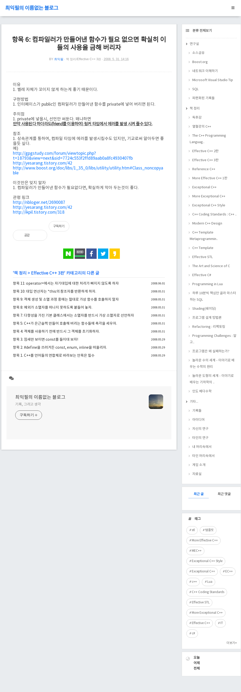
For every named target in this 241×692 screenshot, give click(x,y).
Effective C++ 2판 (205, 151)
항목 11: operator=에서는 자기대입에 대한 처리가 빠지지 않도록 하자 (66, 284)
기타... (194, 402)
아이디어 (198, 420)
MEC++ (197, 551)
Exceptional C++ (204, 187)
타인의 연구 (200, 438)
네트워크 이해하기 (205, 71)
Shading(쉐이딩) (204, 309)
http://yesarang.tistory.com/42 (42, 163)
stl (193, 530)
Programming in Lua (207, 284)
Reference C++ (203, 169)
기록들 (197, 411)
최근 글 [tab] (199, 494)
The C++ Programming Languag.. (208, 139)
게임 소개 (198, 465)
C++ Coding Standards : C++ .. (214, 214)
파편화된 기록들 (203, 98)
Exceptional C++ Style (208, 205)
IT (221, 623)
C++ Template (202, 248)
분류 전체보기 (202, 31)
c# (193, 633)
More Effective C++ (205, 540)
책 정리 (20, 273)
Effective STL (202, 257)
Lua (209, 582)
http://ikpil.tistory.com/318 (38, 212)
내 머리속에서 (202, 447)
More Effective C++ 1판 (209, 178)
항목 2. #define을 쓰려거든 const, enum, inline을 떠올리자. (60, 348)
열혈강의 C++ (201, 127)
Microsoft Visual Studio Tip (212, 80)
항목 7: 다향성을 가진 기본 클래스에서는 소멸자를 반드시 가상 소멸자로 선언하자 (73, 316)
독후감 (197, 118)
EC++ (229, 571)
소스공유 (198, 53)
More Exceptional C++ (208, 196)
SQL (195, 89)
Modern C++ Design (207, 224)
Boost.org (200, 62)
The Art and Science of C (211, 266)
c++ (194, 582)
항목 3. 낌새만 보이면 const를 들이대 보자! (45, 340)
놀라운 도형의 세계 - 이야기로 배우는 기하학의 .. (212, 379)
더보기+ (232, 643)
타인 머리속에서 (203, 456)
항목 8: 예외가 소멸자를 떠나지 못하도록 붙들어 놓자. (52, 308)
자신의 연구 (200, 429)
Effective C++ (201, 623)
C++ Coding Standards (208, 592)
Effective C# (201, 275)
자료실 (197, 474)
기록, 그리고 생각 (28, 404)
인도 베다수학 (202, 391)
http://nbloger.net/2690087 (39, 202)
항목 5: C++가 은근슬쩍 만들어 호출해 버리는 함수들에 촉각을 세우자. (65, 324)
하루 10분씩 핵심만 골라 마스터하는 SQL (213, 296)
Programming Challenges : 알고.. (213, 339)
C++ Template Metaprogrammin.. (204, 236)
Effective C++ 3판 (47, 273)
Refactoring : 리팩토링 (208, 327)
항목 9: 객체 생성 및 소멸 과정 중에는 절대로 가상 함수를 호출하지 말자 (66, 300)
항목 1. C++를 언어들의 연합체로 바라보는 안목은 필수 (54, 356)
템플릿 (209, 530)
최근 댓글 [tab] (224, 494)
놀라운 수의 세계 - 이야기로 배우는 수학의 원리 (212, 364)
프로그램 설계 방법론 (207, 318)
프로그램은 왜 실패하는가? (210, 351)
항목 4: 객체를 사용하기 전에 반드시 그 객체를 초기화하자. (56, 332)
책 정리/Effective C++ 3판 (83, 59)
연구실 (194, 44)
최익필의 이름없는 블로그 (31, 8)
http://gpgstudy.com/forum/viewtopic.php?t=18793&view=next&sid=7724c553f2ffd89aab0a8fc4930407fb (73, 156)
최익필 (58, 59)
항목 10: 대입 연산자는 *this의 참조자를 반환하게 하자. (54, 292)
